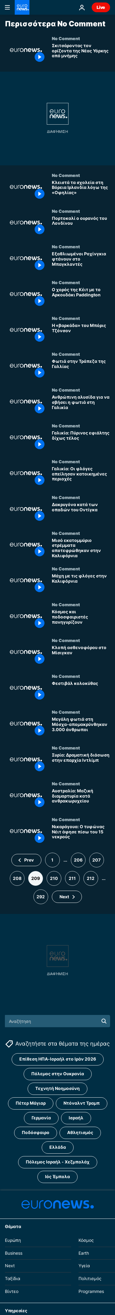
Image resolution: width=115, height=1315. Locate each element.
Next (10, 1265)
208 (17, 878)
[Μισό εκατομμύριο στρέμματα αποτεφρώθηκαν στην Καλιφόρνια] (81, 548)
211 (72, 878)
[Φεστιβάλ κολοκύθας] (81, 691)
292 (40, 896)
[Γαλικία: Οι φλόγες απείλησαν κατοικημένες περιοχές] (81, 476)
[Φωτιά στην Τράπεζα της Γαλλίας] (81, 369)
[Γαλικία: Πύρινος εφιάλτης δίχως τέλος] (81, 441)
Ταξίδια (12, 1278)
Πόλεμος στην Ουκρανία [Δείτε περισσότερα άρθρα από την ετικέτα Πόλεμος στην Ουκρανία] (57, 1073)
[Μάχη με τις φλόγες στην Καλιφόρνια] (81, 584)
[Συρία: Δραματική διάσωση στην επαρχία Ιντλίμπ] (81, 763)
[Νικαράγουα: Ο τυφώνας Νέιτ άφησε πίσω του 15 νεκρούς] (81, 834)
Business (13, 1252)
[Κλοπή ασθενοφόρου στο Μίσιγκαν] (81, 655)
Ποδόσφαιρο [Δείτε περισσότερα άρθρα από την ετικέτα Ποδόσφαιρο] (35, 1132)
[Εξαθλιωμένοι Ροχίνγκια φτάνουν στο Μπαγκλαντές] (81, 261)
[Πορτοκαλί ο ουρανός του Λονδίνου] (81, 226)
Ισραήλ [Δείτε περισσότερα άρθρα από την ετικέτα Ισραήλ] (76, 1117)
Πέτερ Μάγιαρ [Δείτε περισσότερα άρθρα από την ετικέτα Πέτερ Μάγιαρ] (31, 1103)
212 (90, 878)
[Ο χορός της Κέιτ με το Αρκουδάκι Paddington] (81, 297)
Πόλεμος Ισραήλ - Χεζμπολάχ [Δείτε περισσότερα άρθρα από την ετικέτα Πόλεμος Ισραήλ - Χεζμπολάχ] (58, 1161)
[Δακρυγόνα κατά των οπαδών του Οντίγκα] (81, 512)
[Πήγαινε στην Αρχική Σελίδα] (22, 7)
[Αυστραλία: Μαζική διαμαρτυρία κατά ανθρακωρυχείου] (81, 799)
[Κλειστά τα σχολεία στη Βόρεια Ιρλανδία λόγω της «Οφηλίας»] (81, 190)
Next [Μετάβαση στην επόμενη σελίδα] (64, 896)
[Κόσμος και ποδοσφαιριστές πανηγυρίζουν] (81, 619)
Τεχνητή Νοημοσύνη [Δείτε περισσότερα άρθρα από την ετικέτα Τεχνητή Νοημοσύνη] (57, 1088)
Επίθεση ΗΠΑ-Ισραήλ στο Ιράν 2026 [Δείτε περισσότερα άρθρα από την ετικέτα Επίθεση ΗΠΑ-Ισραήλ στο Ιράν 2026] (57, 1058)
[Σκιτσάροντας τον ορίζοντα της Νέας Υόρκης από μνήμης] (81, 53)
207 (96, 859)
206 (78, 859)
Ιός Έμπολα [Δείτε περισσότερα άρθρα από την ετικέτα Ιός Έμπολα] (57, 1176)
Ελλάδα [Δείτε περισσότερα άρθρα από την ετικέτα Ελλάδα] (57, 1147)
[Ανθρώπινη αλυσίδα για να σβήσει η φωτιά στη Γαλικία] (81, 405)
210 (54, 878)
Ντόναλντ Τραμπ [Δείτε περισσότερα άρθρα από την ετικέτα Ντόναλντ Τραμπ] (81, 1103)
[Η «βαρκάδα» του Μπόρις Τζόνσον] (81, 333)
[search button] (104, 1021)
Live (101, 7)
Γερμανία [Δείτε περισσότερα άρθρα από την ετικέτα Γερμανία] (41, 1117)
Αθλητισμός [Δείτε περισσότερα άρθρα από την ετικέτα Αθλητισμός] (80, 1132)
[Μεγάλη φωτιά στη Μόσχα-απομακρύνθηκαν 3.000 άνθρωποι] (81, 727)
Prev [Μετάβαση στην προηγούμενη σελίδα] (29, 859)
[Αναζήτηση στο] (57, 1021)
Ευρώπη (13, 1239)
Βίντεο (11, 1291)
